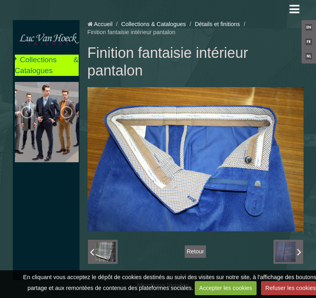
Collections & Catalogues (47, 64)
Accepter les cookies (225, 288)
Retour (195, 251)
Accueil (103, 24)
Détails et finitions (217, 24)
